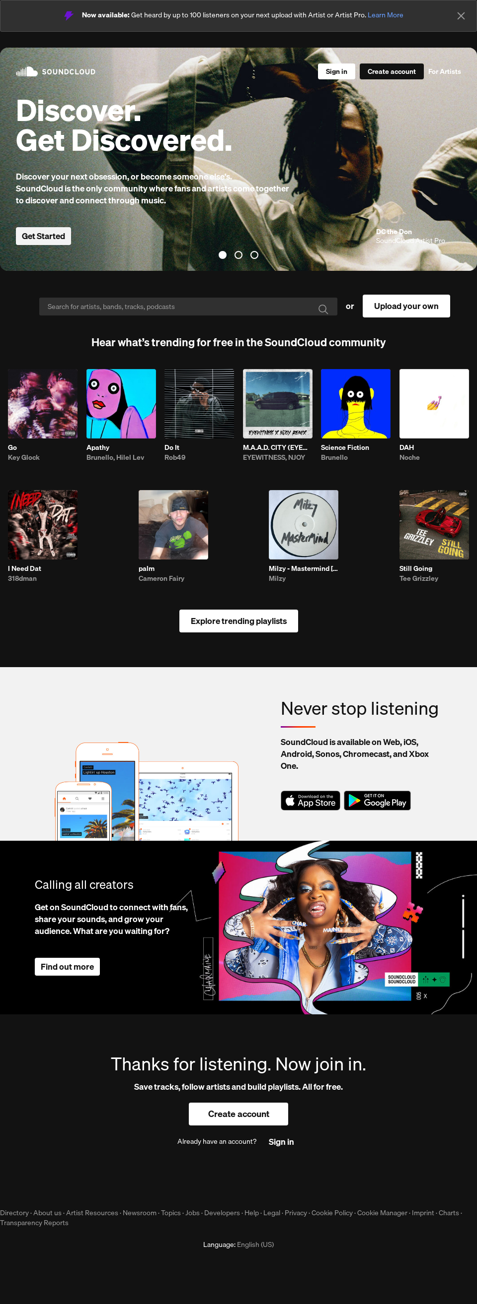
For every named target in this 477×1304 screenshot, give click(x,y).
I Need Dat (24, 568)
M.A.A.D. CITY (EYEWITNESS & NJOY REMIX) (278, 447)
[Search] (188, 306)
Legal (271, 1212)
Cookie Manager (382, 1212)
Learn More (385, 14)
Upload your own (406, 305)
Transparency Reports (34, 1222)
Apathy (97, 447)
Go (12, 447)
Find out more (67, 966)
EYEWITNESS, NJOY (274, 457)
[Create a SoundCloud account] (392, 71)
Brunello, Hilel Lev (115, 457)
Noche (409, 457)
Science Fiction (345, 447)
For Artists (444, 71)
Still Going (415, 568)
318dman (22, 578)
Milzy (277, 578)
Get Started (43, 236)
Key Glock (24, 457)
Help (251, 1212)
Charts (449, 1212)
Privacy (296, 1212)
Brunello (334, 457)
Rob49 (174, 457)
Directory (14, 1212)
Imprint (423, 1212)
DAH (406, 447)
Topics (171, 1212)
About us (47, 1212)
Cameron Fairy (161, 578)
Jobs (192, 1212)
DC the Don (394, 231)
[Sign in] (336, 71)
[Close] (461, 15)
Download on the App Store (310, 800)
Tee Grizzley (418, 578)
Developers (222, 1212)
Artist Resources (92, 1212)
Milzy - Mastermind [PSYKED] (303, 568)
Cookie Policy (332, 1212)
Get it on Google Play (377, 800)
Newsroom (140, 1212)
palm (147, 568)
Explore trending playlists (239, 620)
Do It (171, 447)
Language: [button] (238, 1244)
